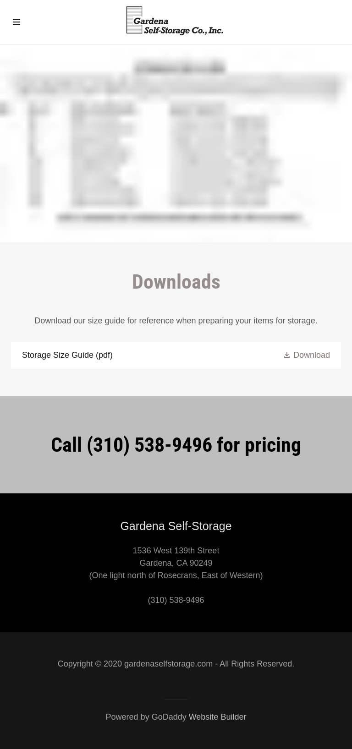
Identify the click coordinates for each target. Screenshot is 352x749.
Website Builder (218, 717)
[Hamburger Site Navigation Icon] (26, 21)
